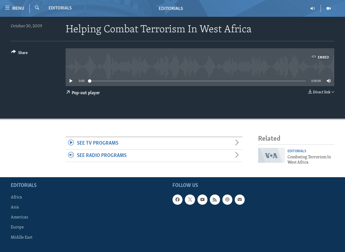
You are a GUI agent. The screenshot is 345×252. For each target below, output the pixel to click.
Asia (15, 208)
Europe (17, 227)
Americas (19, 218)
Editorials (60, 8)
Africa (16, 198)
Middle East (21, 237)
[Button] (19, 53)
